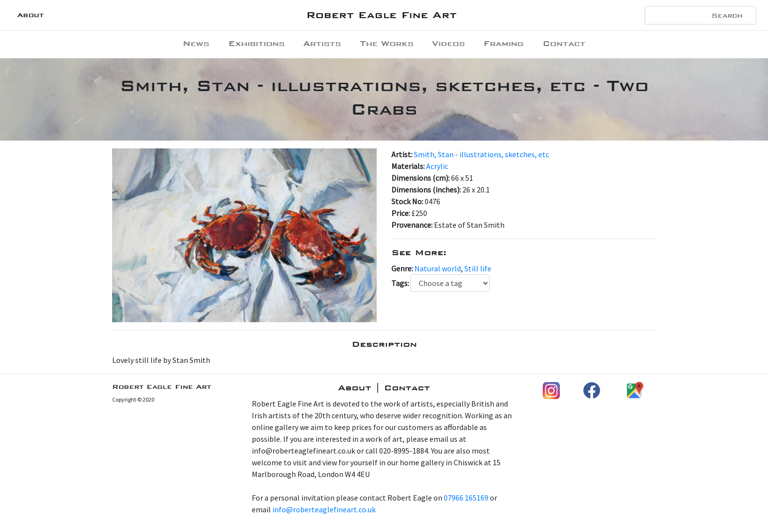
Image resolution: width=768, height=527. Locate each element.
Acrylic (437, 166)
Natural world (437, 268)
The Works (386, 43)
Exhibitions (256, 43)
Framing (503, 43)
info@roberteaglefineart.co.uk (324, 509)
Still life (477, 268)
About (30, 15)
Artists (322, 43)
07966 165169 (466, 498)
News (196, 43)
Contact (564, 43)
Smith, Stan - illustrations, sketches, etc (481, 154)
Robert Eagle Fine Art (381, 15)
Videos (448, 43)
